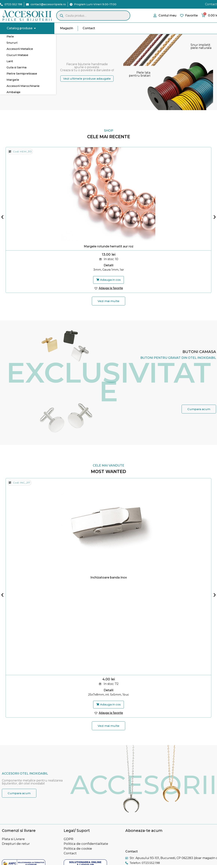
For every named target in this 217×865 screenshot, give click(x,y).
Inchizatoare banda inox (108, 577)
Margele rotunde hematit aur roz (108, 246)
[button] (108, 280)
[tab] (28, 36)
